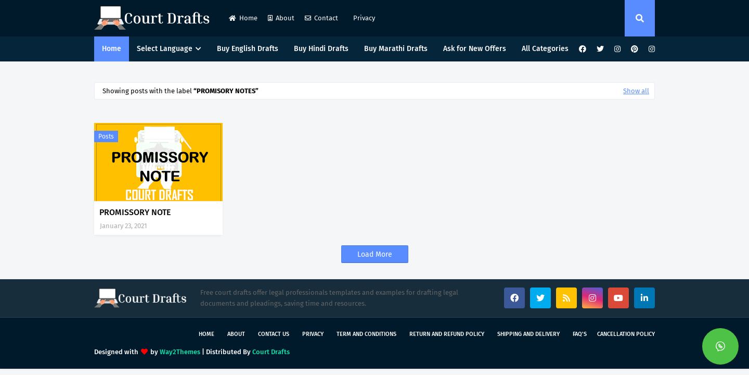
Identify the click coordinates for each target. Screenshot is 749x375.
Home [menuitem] (111, 48)
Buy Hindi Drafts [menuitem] (321, 48)
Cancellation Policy (626, 334)
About (281, 18)
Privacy (363, 18)
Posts (106, 136)
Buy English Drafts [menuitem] (247, 48)
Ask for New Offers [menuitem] (474, 48)
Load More (374, 254)
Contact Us (273, 334)
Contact (321, 18)
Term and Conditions (366, 334)
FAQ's (580, 334)
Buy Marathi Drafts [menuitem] (396, 48)
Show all (636, 91)
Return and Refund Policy (446, 334)
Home (243, 18)
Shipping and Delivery (528, 334)
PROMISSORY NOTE (135, 212)
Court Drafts (271, 352)
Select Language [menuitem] (164, 48)
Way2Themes (180, 352)
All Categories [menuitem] (545, 48)
